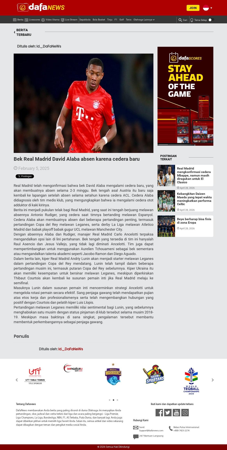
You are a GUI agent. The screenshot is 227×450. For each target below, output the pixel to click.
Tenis (128, 19)
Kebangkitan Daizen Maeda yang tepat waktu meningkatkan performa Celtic (194, 199)
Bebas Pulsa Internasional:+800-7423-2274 (184, 429)
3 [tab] (117, 400)
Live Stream (69, 19)
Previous (14, 380)
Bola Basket (99, 19)
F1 (116, 19)
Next (213, 380)
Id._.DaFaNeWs (70, 349)
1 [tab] (110, 400)
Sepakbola (85, 19)
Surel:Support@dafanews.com (148, 429)
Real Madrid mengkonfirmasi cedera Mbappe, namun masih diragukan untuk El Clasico (194, 175)
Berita (18, 19)
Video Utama (50, 19)
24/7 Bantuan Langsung (148, 436)
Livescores (32, 19)
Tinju (109, 19)
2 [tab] (114, 400)
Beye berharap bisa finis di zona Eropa (194, 220)
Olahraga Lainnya (143, 19)
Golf (121, 19)
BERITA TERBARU (22, 32)
